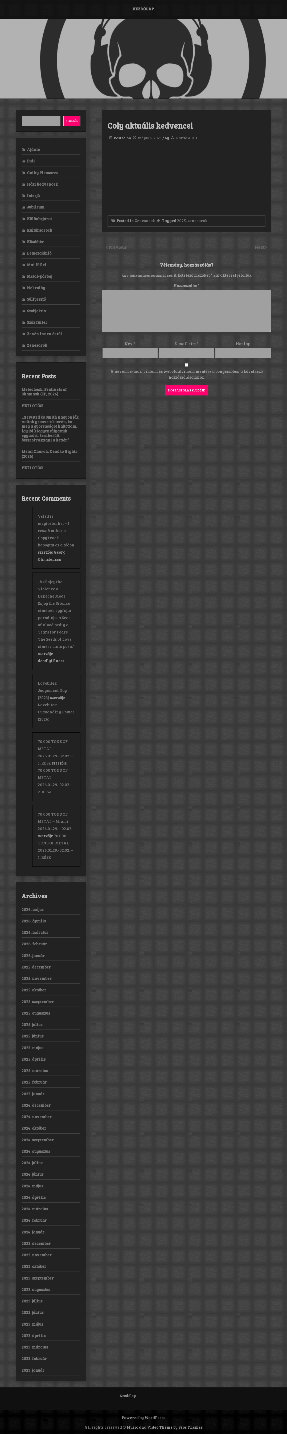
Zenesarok (145, 220)
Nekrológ (36, 287)
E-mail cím (187, 343)
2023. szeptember (38, 1278)
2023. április (34, 1335)
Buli (31, 161)
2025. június (32, 1036)
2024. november (37, 1116)
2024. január (33, 1232)
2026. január (33, 955)
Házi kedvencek (42, 184)
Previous (117, 247)
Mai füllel (36, 264)
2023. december (36, 1243)
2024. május (32, 1185)
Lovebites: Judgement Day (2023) (52, 690)
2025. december (36, 967)
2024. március (35, 1208)
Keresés (72, 121)
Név (130, 343)
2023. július (32, 1301)
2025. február (34, 1082)
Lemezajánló (39, 253)
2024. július (32, 1162)
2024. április (34, 1197)
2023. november (37, 1254)
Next (260, 247)
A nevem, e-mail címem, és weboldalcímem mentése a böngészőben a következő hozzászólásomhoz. (186, 374)
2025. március (35, 1070)
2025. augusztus (36, 1013)
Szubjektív (36, 310)
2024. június (32, 1174)
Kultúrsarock (39, 230)
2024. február (34, 1220)
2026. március (35, 932)
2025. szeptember (38, 1001)
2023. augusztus (36, 1289)
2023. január (33, 1370)
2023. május (32, 1324)
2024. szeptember (38, 1139)
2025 (181, 220)
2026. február (34, 943)
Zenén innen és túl (44, 333)
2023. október (34, 1266)
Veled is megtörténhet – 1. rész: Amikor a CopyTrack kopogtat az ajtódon (56, 530)
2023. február (34, 1358)
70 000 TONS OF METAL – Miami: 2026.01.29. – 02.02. (55, 821)
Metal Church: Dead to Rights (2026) (49, 454)
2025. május (32, 1047)
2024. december (36, 1105)
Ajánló (33, 149)
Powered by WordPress (143, 1417)
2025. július (32, 1024)
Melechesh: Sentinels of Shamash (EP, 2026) (44, 392)
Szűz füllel (37, 322)
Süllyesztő (36, 299)
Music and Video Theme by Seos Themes (165, 1427)
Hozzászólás (186, 285)
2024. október (34, 1128)
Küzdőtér (35, 241)
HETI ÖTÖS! (32, 405)
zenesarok (197, 220)
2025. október (34, 989)
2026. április (34, 921)
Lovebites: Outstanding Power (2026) (56, 712)
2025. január (33, 1093)
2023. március (35, 1347)
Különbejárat (39, 218)
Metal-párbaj (39, 276)
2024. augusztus (36, 1151)
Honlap (243, 343)
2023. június (32, 1312)
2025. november (37, 978)
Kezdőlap (143, 8)
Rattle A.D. (185, 137)
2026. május (32, 909)
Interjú (33, 195)
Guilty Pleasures (42, 172)
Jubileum (35, 207)
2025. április (34, 1059)
